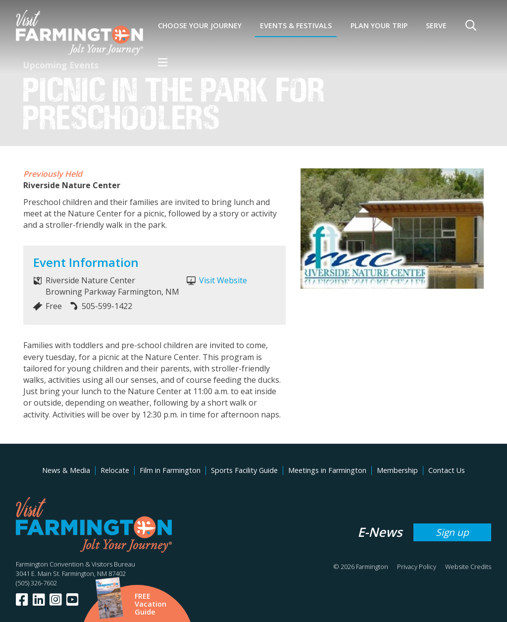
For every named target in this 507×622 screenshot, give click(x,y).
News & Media (66, 470)
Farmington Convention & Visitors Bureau (75, 564)
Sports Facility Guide (244, 470)
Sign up (452, 532)
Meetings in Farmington (327, 470)
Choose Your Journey (200, 25)
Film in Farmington (170, 470)
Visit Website (223, 280)
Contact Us (446, 470)
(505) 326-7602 (36, 582)
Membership (397, 470)
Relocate (115, 470)
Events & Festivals (296, 25)
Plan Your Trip (379, 25)
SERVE (436, 25)
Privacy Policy (416, 566)
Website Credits (468, 566)
